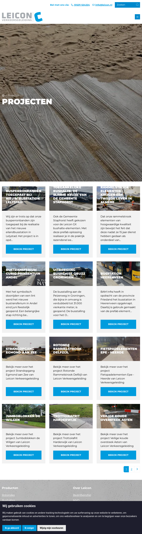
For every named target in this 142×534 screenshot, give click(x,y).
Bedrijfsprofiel (82, 495)
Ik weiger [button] (29, 528)
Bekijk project (24, 249)
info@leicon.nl (103, 5)
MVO (76, 500)
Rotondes (8, 495)
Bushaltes (8, 500)
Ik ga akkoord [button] (12, 528)
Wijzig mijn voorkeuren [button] (51, 528)
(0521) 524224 (82, 5)
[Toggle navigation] (137, 16)
